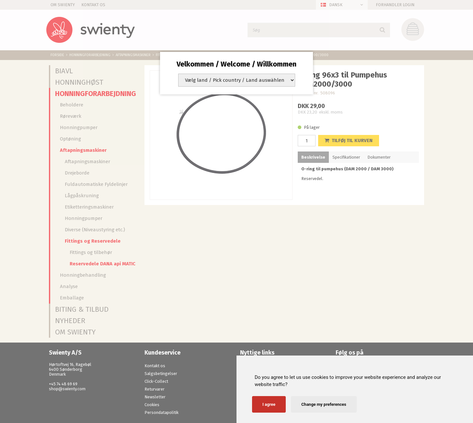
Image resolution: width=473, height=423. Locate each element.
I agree (268, 404)
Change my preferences (323, 404)
